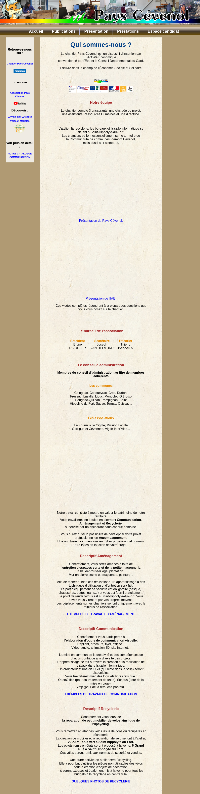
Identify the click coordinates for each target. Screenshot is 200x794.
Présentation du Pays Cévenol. (101, 220)
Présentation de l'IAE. (101, 298)
